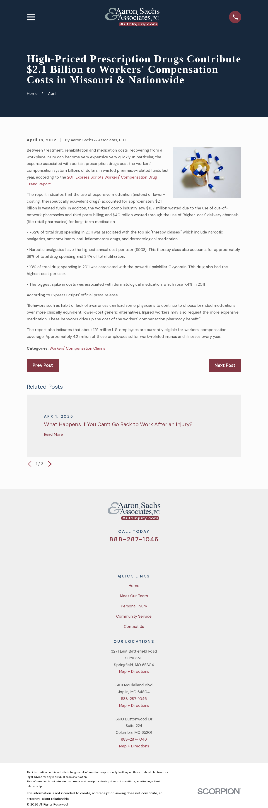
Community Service (134, 616)
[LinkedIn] (152, 555)
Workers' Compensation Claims (77, 348)
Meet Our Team (134, 595)
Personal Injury (134, 606)
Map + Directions (134, 671)
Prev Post (43, 365)
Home (133, 585)
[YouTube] (140, 555)
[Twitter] (115, 555)
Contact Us (134, 626)
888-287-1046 (134, 539)
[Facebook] (128, 555)
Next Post (225, 365)
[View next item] (50, 464)
